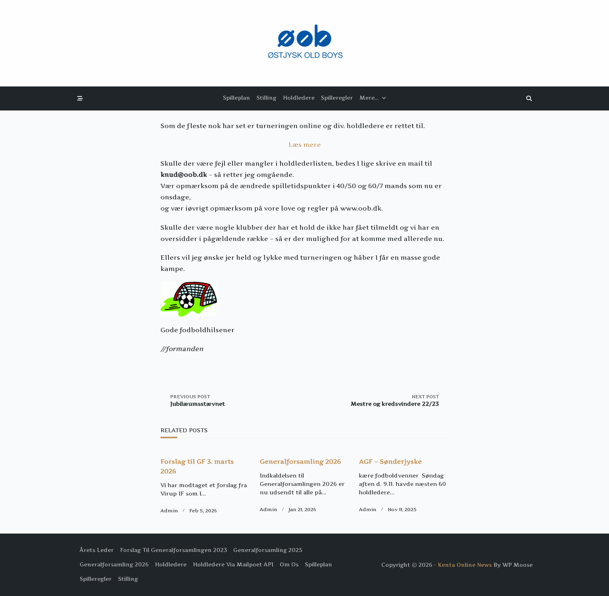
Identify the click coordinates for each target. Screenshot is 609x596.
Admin (169, 511)
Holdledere (299, 97)
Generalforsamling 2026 (300, 462)
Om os (289, 564)
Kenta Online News (465, 565)
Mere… (372, 97)
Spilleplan (236, 97)
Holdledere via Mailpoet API (233, 564)
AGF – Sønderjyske (390, 462)
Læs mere (304, 144)
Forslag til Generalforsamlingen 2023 (173, 550)
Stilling (266, 97)
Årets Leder (97, 550)
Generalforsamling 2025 (267, 550)
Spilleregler (337, 97)
